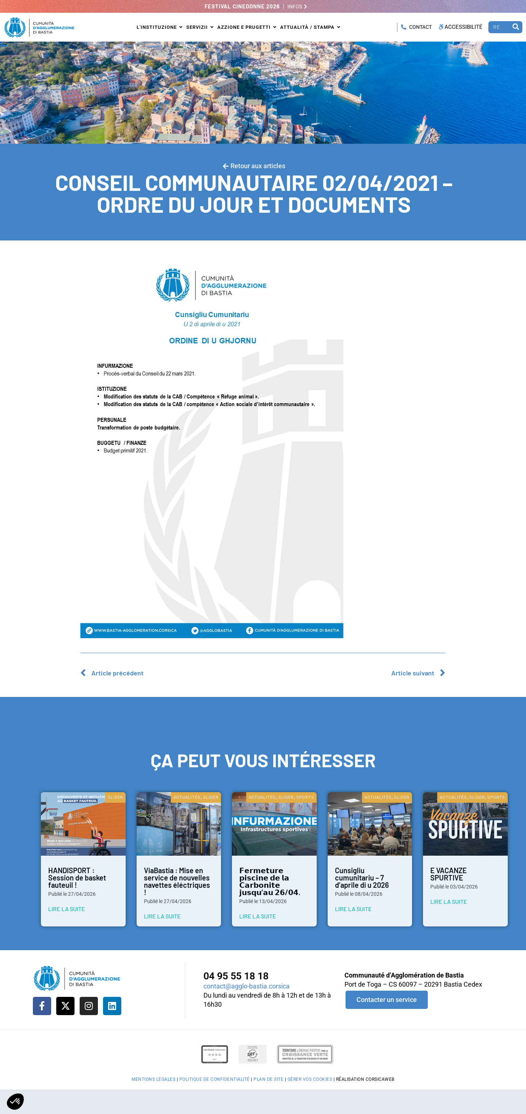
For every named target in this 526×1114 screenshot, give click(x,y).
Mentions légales (153, 1079)
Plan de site (268, 1079)
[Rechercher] (516, 27)
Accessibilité (460, 27)
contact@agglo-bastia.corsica (246, 986)
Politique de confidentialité (214, 1079)
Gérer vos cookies (309, 1079)
